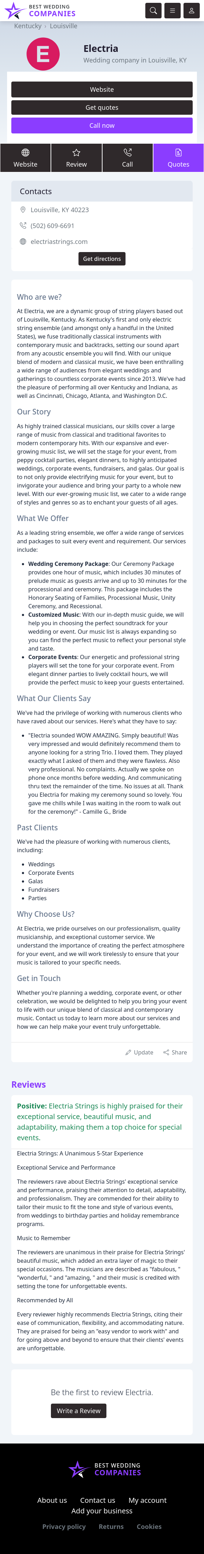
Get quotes (102, 107)
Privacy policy (64, 1526)
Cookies (149, 1526)
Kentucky (27, 26)
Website (102, 89)
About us (52, 1500)
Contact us (98, 1500)
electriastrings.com (59, 241)
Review (76, 157)
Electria (100, 48)
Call (127, 157)
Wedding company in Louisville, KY (135, 60)
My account (147, 1500)
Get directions (102, 259)
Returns (111, 1526)
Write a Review (78, 1410)
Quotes (178, 157)
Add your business (102, 1511)
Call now (102, 125)
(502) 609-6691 (53, 225)
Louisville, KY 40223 (60, 209)
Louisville (63, 26)
